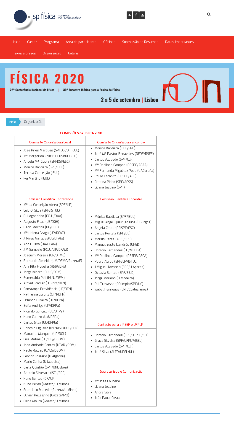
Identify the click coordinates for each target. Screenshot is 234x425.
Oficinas (109, 42)
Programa (51, 42)
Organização (52, 53)
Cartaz (32, 42)
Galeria (73, 53)
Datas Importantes (179, 42)
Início (16, 42)
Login (190, 14)
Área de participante (81, 42)
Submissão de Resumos (140, 42)
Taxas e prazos (24, 53)
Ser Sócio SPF (164, 14)
